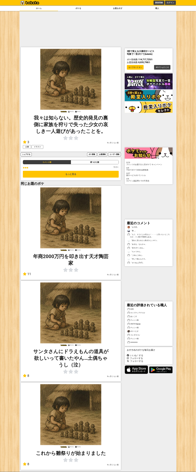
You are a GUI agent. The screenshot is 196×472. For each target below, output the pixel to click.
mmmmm (132, 342)
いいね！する (135, 355)
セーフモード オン (135, 67)
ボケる (78, 8)
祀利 (130, 309)
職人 (157, 8)
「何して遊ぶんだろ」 (137, 259)
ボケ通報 (92, 154)
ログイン (170, 2)
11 (27, 274)
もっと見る (70, 174)
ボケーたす (133, 331)
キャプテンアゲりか (136, 313)
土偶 (27, 147)
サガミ (116, 167)
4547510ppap (133, 324)
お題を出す (117, 8)
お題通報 (102, 154)
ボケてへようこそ (162, 67)
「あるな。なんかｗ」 (137, 244)
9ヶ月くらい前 (113, 143)
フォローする (135, 358)
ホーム (39, 8)
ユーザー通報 (114, 154)
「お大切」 (133, 227)
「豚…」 (131, 231)
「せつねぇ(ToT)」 (135, 262)
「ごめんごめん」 (135, 255)
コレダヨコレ (133, 335)
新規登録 (159, 2)
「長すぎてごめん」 (136, 248)
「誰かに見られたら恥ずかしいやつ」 (142, 240)
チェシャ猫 (133, 320)
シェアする (26, 154)
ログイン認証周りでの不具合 (148, 180)
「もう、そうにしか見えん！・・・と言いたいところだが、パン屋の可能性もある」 (148, 235)
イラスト (37, 147)
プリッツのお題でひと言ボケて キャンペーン (148, 163)
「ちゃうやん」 (134, 251)
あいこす (132, 316)
